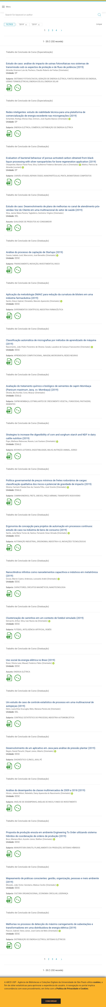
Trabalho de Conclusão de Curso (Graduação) (27, 146)
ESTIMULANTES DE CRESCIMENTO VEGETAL (49, 401)
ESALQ (18, 395)
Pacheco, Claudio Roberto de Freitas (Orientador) (48, 70)
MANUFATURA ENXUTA (24, 848)
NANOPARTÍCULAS (52, 176)
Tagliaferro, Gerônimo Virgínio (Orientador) (45, 213)
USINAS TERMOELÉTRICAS (17, 81)
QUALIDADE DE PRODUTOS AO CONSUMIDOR (33, 222)
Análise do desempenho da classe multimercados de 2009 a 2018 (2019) (45, 790)
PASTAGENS (85, 401)
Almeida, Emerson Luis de (16, 70)
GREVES (39, 496)
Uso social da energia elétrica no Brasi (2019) (30, 660)
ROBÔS (48, 629)
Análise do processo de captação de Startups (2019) (34, 252)
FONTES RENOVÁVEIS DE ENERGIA (81, 79)
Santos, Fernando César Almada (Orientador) (48, 533)
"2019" (23, 24)
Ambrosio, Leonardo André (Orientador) (41, 579)
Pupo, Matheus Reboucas (16, 441)
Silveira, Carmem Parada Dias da (19, 487)
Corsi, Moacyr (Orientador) (34, 393)
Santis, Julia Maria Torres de (17, 533)
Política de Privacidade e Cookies (72, 988)
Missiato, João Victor (14, 885)
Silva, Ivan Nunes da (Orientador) (34, 621)
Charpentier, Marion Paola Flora (19, 165)
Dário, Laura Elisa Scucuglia (17, 709)
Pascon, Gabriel (12, 931)
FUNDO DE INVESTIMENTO (65, 802)
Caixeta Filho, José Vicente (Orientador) (50, 487)
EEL (16, 216)
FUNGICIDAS (74, 401)
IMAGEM (46, 355)
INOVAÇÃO (34, 264)
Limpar (99, 24)
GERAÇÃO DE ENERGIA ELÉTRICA (52, 79)
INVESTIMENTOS (46, 264)
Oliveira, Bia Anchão (14, 393)
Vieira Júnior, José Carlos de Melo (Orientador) (39, 931)
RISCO (57, 264)
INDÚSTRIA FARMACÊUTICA (51, 310)
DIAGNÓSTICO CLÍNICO (23, 760)
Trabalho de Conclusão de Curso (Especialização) (29, 52)
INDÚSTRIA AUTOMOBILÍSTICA (61, 718)
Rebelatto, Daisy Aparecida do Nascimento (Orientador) (48, 793)
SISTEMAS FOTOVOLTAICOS (26, 79)
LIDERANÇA (63, 893)
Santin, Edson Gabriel (15, 301)
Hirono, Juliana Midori (15, 793)
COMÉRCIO (35, 127)
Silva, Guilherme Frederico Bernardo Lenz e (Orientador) (55, 165)
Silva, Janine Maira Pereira (17, 213)
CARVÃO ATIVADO (21, 176)
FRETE (32, 496)
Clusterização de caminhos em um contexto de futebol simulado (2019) (45, 618)
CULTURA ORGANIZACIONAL (26, 893)
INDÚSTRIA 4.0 (54, 541)
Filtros (9, 24)
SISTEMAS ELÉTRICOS (56, 939)
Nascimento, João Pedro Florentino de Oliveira (25, 347)
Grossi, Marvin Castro (15, 579)
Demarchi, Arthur (13, 621)
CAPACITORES (20, 587)
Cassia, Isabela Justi (14, 255)
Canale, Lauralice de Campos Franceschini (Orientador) (67, 347)
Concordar (51, 1001)
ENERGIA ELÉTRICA (22, 127)
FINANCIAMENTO (21, 264)
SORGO (74, 450)
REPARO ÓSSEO (36, 176)
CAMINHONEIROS (21, 496)
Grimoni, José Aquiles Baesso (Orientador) (50, 119)
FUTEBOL (18, 629)
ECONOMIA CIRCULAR (48, 893)
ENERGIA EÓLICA (36, 81)
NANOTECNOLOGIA (57, 587)
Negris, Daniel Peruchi (15, 751)
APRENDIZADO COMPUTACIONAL (28, 355)
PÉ (41, 760)
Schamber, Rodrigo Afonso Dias (19, 119)
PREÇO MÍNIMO (50, 496)
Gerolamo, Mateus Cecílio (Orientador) (40, 885)
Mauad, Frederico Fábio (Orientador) (37, 663)
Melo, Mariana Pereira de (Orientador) (45, 709)
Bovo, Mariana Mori (14, 839)
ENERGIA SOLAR (51, 81)
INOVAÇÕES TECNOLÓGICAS (74, 541)
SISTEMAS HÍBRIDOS (71, 848)
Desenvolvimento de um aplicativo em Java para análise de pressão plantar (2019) (50, 748)
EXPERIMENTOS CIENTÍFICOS (26, 310)
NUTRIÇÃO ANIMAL (62, 450)
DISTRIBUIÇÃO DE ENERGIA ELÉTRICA (57, 127)
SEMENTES (10, 404)
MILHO (50, 450)
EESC (17, 258)
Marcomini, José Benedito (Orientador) (40, 255)
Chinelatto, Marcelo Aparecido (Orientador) (42, 301)
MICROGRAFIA (57, 355)
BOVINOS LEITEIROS (22, 450)
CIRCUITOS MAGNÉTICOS (37, 587)
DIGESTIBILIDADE (39, 450)
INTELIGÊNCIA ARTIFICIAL (34, 629)
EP (16, 73)
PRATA (63, 176)
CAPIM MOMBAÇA (22, 401)
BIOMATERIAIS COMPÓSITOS (79, 176)
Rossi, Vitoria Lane (13, 663)
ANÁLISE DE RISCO (45, 802)
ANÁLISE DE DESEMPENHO (25, 802)
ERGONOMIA (42, 541)
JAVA (36, 760)
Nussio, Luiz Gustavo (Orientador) (42, 441)
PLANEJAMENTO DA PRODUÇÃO (48, 848)
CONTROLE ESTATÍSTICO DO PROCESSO (31, 718)
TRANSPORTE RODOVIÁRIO (69, 496)
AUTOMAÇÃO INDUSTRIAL (25, 541)
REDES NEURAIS (71, 355)
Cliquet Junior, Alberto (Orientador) (39, 751)
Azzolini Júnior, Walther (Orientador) (38, 839)
